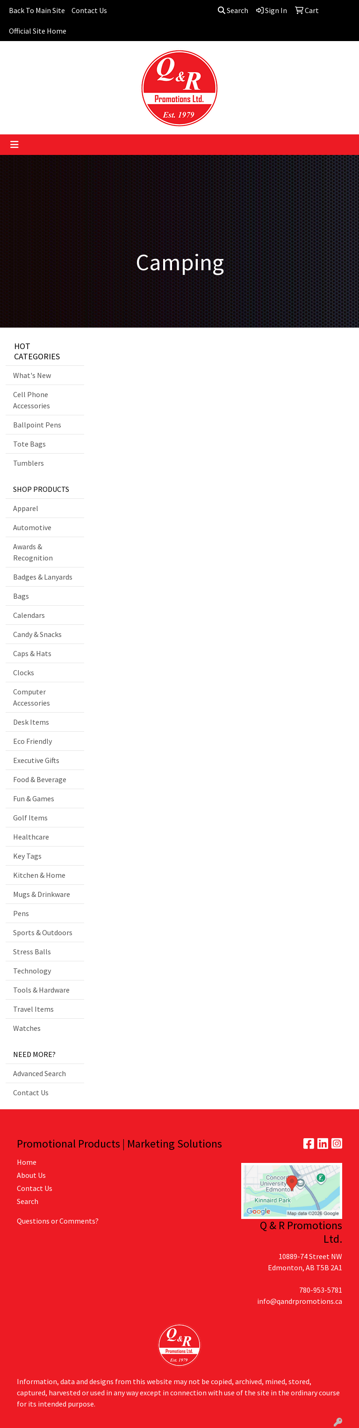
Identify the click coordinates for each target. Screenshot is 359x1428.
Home (26, 1162)
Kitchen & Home (39, 875)
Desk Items (31, 722)
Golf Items (30, 817)
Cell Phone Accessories (31, 400)
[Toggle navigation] (14, 144)
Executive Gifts (36, 760)
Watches (27, 1028)
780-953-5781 (320, 1290)
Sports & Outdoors (42, 932)
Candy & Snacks (37, 634)
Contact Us (89, 10)
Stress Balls (32, 951)
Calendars (29, 615)
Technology (32, 970)
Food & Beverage (39, 779)
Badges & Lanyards (42, 576)
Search (233, 10)
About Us (31, 1175)
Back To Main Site (37, 10)
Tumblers (28, 463)
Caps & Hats (32, 653)
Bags (21, 596)
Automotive (32, 527)
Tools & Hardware (41, 989)
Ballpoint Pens (37, 424)
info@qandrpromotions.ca (299, 1301)
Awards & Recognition (33, 552)
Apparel (25, 508)
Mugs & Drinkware (41, 894)
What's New (32, 375)
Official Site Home (37, 30)
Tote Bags (29, 443)
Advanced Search (39, 1073)
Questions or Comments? (58, 1220)
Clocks (23, 672)
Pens (21, 913)
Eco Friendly (32, 741)
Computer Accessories (31, 697)
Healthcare (31, 836)
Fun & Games (33, 798)
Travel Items (33, 1009)
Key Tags (27, 856)
